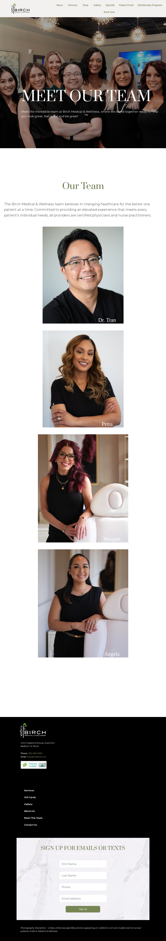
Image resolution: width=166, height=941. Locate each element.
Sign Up (83, 909)
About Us (29, 811)
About (59, 5)
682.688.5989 (35, 753)
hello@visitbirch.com (36, 757)
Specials (110, 5)
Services (72, 5)
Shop (85, 5)
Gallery (97, 5)
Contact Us (30, 825)
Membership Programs (150, 5)
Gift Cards (30, 797)
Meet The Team (33, 818)
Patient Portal (126, 5)
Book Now (109, 12)
